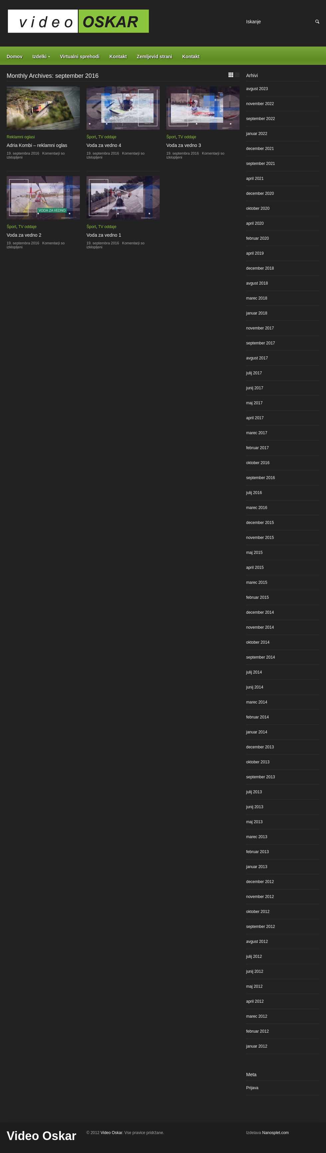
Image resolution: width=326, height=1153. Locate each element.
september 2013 (260, 777)
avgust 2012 (257, 941)
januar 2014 (256, 732)
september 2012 (260, 926)
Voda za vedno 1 (103, 235)
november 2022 (260, 103)
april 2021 (255, 178)
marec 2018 (256, 298)
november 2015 (260, 537)
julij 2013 (254, 792)
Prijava (252, 1088)
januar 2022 (256, 133)
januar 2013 (256, 866)
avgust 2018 (257, 283)
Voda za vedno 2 (24, 235)
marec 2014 (256, 702)
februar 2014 (257, 717)
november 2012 (260, 896)
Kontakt (118, 56)
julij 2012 (254, 956)
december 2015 (260, 522)
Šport (91, 137)
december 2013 (260, 747)
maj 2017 (254, 403)
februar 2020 (257, 238)
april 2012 (255, 1001)
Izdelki (39, 56)
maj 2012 (254, 986)
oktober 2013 (257, 762)
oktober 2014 (257, 642)
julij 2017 (254, 373)
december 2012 (260, 881)
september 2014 (260, 657)
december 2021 (260, 148)
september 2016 (260, 477)
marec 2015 (256, 582)
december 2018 (260, 268)
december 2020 (260, 193)
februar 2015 (257, 597)
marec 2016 (256, 507)
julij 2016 (254, 492)
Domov (14, 56)
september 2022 (260, 118)
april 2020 (255, 223)
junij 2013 (254, 807)
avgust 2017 (257, 358)
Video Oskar (41, 1136)
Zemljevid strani (154, 56)
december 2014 (260, 612)
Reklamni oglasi (21, 137)
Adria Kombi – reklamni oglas (37, 145)
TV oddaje (107, 137)
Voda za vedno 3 (183, 145)
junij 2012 (254, 971)
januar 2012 (256, 1046)
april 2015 (255, 567)
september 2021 (260, 163)
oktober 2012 (257, 911)
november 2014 (260, 627)
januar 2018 (256, 313)
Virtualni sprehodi (79, 56)
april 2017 (255, 418)
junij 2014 (254, 687)
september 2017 (260, 343)
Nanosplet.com (275, 1132)
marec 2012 (256, 1016)
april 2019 (255, 253)
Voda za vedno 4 (103, 145)
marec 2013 (256, 836)
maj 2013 (254, 822)
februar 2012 (257, 1031)
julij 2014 (254, 672)
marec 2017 (256, 433)
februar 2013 (257, 851)
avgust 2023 (257, 88)
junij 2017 (254, 388)
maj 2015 (254, 552)
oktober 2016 (257, 462)
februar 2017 (257, 448)
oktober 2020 (257, 208)
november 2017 (260, 328)
